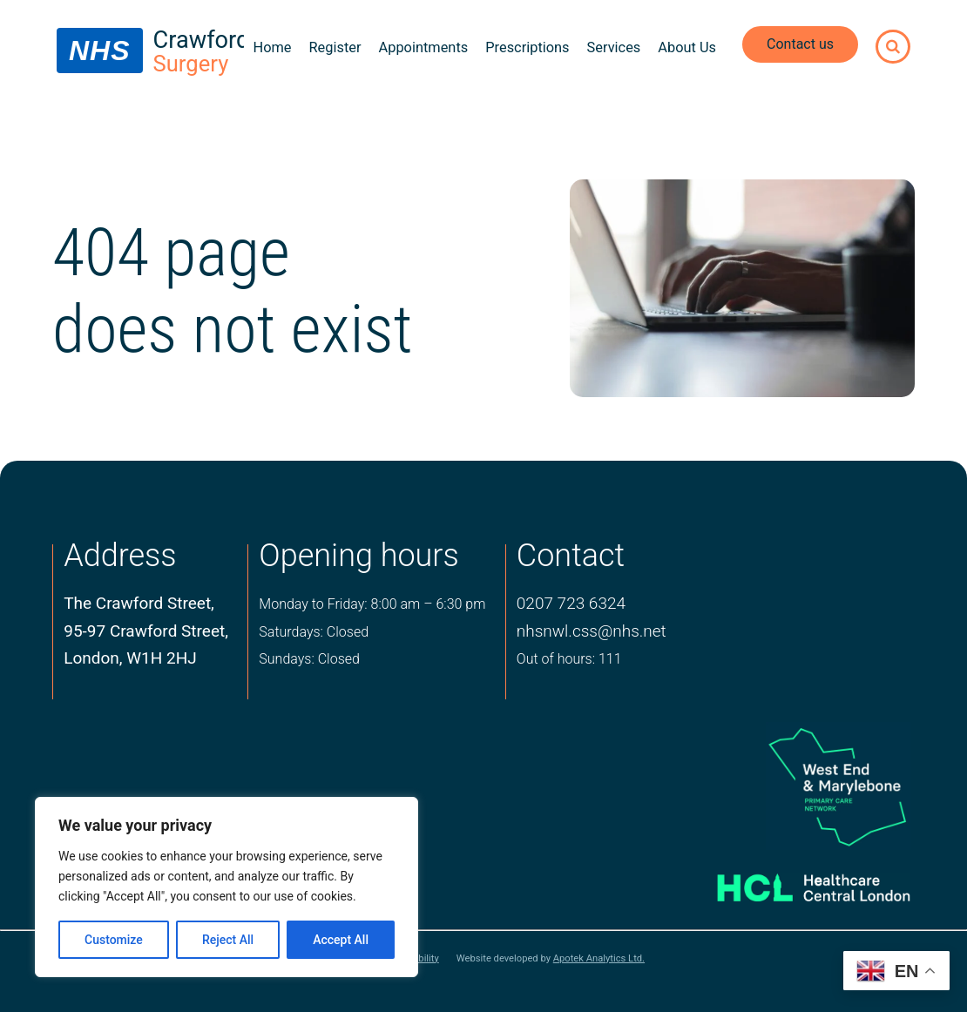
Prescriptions (527, 47)
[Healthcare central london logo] (794, 882)
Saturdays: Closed (314, 632)
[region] (226, 887)
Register (335, 47)
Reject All (228, 940)
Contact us (800, 44)
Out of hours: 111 (569, 659)
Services (614, 47)
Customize (114, 940)
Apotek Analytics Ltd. (599, 958)
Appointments (424, 47)
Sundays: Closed (309, 659)
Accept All (341, 940)
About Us (687, 47)
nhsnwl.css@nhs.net (591, 631)
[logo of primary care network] (794, 786)
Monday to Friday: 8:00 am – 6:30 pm (372, 604)
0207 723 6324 (571, 603)
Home (272, 47)
